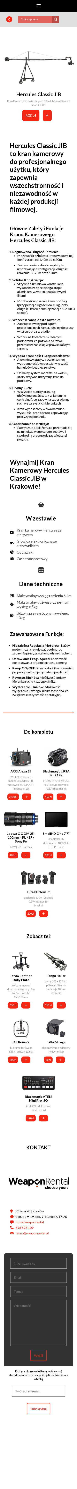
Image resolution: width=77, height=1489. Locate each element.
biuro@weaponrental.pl (32, 1233)
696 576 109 (24, 1227)
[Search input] (36, 19)
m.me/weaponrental (30, 1222)
